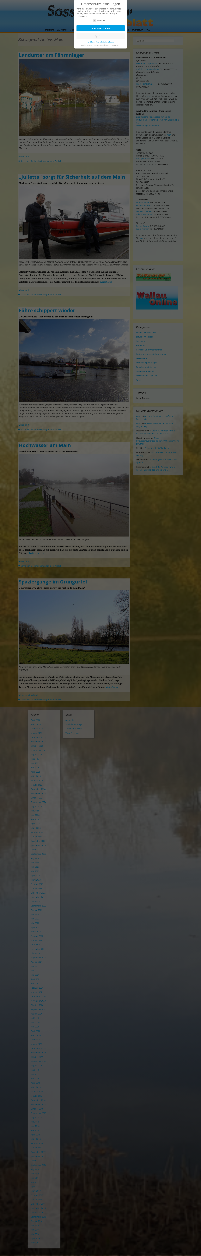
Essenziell (99, 20)
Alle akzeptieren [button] (100, 28)
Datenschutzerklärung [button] (102, 45)
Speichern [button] (100, 36)
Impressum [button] (116, 45)
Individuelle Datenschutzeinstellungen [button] (100, 42)
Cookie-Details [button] (86, 45)
